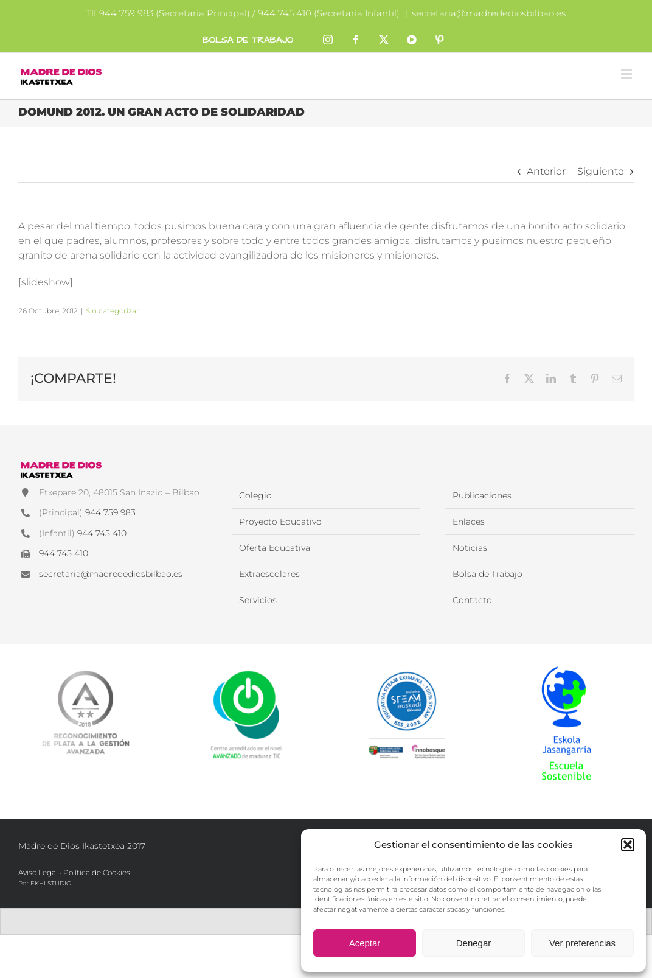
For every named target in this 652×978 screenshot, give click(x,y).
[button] (628, 845)
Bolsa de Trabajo (487, 573)
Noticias (470, 547)
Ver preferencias (582, 943)
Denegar (473, 943)
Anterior (546, 171)
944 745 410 (102, 533)
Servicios (258, 600)
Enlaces (469, 521)
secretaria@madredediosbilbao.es (489, 13)
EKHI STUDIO (50, 883)
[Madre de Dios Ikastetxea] (60, 463)
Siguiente (600, 171)
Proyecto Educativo (280, 521)
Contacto (472, 600)
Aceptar (365, 943)
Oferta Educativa (274, 547)
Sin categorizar (112, 310)
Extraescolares (269, 573)
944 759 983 (110, 512)
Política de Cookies (96, 872)
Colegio (255, 495)
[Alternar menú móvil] (627, 74)
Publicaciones (482, 495)
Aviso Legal (38, 872)
